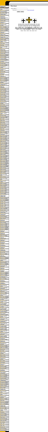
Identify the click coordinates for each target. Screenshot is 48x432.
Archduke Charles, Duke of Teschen (3, 309)
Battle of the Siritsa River (3, 175)
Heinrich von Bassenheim (2, 220)
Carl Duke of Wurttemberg (2, 370)
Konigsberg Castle (3, 125)
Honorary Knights (3, 366)
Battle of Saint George (4, 166)
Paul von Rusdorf (3, 278)
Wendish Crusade (3, 191)
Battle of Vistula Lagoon (3, 181)
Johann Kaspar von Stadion (3, 331)
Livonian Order (3, 63)
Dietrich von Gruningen (2, 74)
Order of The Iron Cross (3, 392)
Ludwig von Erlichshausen (2, 283)
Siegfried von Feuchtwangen (2, 250)
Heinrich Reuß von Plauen (3, 286)
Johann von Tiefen (3, 292)
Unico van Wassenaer (4, 403)
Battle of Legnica (3, 171)
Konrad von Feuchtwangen (2, 245)
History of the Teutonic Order (4, 9)
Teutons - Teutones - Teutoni (3, 410)
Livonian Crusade (3, 190)
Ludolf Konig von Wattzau (3, 260)
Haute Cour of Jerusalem (2, 32)
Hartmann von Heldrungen (2, 240)
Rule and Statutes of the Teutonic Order (3, 11)
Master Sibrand (3, 218)
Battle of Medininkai (3, 164)
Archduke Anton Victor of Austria (4, 306)
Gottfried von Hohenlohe (2, 248)
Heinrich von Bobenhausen (2, 341)
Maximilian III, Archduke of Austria (3, 339)
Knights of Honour (3, 385)
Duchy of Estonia (3, 95)
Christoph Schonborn (4, 382)
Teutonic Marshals (3, 216)
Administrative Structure (2, 22)
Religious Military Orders (3, 41)
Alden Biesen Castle (3, 117)
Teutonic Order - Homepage (3, 7)
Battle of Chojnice (3, 183)
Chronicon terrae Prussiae (3, 25)
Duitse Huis (2, 400)
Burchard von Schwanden (2, 243)
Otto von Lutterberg (3, 78)
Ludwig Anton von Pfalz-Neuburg (3, 321)
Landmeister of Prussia (3, 69)
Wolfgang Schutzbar (3, 345)
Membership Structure (4, 55)
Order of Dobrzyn (3, 90)
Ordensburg (2, 130)
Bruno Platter (2, 360)
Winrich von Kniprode (4, 263)
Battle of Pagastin (3, 157)
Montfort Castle (3, 127)
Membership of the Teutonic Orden (3, 14)
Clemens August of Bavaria (3, 316)
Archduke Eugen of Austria (3, 301)
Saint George (2, 104)
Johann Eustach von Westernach (3, 334)
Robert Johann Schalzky (3, 353)
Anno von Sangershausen (3, 76)
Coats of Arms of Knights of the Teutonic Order (3, 196)
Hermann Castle (3, 115)
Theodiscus (2, 412)
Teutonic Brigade (3, 56)
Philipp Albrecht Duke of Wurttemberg (4, 380)
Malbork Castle (3, 111)
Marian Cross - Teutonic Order (3, 50)
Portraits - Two (2, 203)
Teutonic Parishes (3, 415)
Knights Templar (3, 39)
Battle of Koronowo (3, 136)
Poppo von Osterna (3, 235)
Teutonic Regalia (3, 193)
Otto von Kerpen (3, 222)
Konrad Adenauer (3, 368)
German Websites (3, 428)
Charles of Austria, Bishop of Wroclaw (3, 336)
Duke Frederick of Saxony (3, 295)
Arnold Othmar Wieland (3, 359)
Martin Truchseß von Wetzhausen (3, 291)
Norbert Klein (2, 349)
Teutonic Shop (2, 53)
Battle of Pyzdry (3, 169)
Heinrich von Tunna (3, 224)
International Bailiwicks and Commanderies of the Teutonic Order (4, 17)
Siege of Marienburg (3, 139)
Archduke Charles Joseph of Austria (3, 326)
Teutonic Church (3, 97)
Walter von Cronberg (4, 347)
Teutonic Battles (3, 186)
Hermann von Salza (3, 225)
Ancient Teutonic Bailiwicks (3, 397)
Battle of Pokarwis (3, 151)
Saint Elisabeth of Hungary (3, 103)
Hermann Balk (2, 71)
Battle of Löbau (3, 154)
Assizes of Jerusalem (4, 30)
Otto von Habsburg (3, 376)
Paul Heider (2, 350)
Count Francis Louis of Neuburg (3, 319)
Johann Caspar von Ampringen (3, 324)
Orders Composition (3, 208)
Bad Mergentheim (3, 106)
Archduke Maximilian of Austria (4, 299)
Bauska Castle (2, 123)
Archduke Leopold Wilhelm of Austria (3, 329)
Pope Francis (2, 417)
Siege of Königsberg (3, 152)
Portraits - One (2, 201)
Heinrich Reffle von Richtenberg (3, 288)
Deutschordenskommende (4, 109)
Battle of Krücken (3, 147)
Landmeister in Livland (3, 67)
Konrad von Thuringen (4, 227)
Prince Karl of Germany (2, 364)
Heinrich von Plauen (3, 274)
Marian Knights (3, 387)
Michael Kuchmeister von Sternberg (4, 277)
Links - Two (2, 425)
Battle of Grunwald (3, 132)
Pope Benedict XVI (3, 418)
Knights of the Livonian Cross (3, 389)
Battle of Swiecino (3, 185)
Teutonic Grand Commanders (3, 214)
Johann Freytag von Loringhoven (3, 84)
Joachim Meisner (3, 378)
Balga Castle (2, 120)
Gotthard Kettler (3, 89)
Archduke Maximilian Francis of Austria (4, 311)
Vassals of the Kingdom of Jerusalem (4, 37)
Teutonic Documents (4, 198)
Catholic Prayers (3, 51)
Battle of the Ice (3, 141)
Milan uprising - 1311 (4, 161)
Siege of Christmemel (4, 162)
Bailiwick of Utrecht (3, 398)
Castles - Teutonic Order (3, 113)
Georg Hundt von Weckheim (3, 344)
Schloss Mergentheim (4, 108)
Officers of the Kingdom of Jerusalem (4, 35)
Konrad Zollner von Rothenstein (3, 266)
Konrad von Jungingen (2, 271)
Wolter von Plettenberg (2, 87)
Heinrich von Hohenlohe (2, 231)
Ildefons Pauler (3, 356)
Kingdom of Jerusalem (4, 28)
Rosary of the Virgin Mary (3, 47)
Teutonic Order (3, 20)
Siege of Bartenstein (3, 156)
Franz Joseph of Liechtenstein (3, 373)
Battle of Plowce (3, 167)
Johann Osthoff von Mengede (3, 82)
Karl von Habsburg (3, 374)
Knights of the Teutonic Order (3, 406)
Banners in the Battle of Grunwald (4, 134)
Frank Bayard (2, 362)
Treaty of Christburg (3, 146)
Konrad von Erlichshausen (2, 281)
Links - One (2, 423)
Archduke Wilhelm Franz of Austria (3, 304)
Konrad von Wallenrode (2, 268)
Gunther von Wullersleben (2, 233)
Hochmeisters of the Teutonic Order (3, 212)
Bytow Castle (2, 122)
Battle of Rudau (3, 172)
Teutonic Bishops (3, 413)
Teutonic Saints (3, 100)
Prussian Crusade (3, 188)
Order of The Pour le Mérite (3, 394)
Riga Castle (2, 128)
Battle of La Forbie (3, 144)
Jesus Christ (2, 43)
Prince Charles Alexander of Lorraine (4, 314)
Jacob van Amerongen (4, 402)
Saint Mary (2, 45)
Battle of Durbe (3, 149)
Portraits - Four (3, 206)
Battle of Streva (3, 176)
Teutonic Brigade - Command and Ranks (4, 59)
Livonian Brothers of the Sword (3, 61)
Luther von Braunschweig (2, 256)
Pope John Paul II (3, 420)
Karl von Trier (2, 252)
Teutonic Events (3, 92)
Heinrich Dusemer (3, 262)
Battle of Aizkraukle (3, 159)
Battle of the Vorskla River (3, 179)
